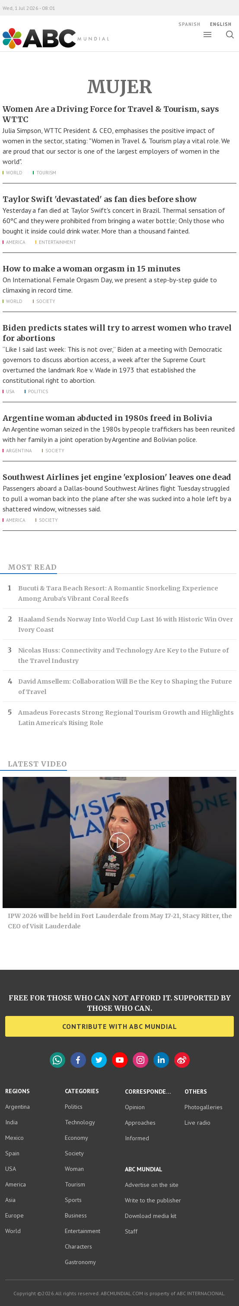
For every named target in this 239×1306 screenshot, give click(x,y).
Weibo (182, 1060)
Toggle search (232, 34)
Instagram (140, 1060)
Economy (76, 1138)
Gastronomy (80, 1262)
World (14, 173)
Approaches (140, 1122)
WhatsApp (57, 1060)
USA (10, 391)
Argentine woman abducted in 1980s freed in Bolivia (107, 418)
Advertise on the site (151, 1184)
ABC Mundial (56, 38)
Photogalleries (204, 1106)
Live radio (197, 1122)
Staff (131, 1231)
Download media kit (150, 1215)
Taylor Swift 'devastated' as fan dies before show (100, 199)
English (221, 24)
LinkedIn (161, 1060)
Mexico (14, 1138)
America (15, 242)
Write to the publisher (153, 1200)
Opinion (135, 1106)
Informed (137, 1138)
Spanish (189, 24)
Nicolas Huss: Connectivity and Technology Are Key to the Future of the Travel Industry (123, 656)
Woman (74, 1169)
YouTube (119, 1060)
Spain (12, 1153)
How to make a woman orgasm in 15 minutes (92, 269)
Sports (73, 1200)
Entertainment (57, 242)
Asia (10, 1200)
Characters (78, 1246)
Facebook (78, 1060)
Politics (38, 391)
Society (45, 301)
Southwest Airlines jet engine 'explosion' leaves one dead (117, 477)
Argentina (19, 451)
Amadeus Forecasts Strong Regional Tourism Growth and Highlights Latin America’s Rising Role (126, 718)
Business (76, 1215)
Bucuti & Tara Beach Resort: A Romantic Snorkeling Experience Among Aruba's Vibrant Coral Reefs (118, 593)
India (11, 1122)
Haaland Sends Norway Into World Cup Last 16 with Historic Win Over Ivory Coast (125, 624)
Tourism (46, 173)
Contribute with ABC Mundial (119, 1026)
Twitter (99, 1060)
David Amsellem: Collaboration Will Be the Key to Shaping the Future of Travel (125, 687)
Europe (14, 1215)
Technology (80, 1122)
